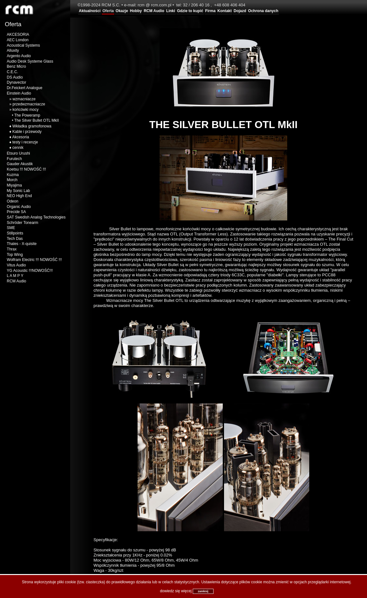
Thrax (12, 249)
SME (11, 228)
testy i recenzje (25, 142)
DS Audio (15, 77)
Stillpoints (15, 233)
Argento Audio (19, 56)
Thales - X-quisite (21, 243)
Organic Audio (19, 206)
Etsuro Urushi (18, 153)
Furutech (14, 159)
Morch (12, 180)
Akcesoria (20, 137)
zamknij (203, 591)
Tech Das (15, 238)
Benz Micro (16, 66)
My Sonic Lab (18, 190)
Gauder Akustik (20, 164)
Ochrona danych (263, 11)
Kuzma (13, 174)
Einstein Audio (19, 93)
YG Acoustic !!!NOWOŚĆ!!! (30, 270)
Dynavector (16, 82)
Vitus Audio (16, 265)
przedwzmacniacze (28, 104)
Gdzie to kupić (190, 11)
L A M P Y (15, 275)
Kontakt (224, 11)
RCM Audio (154, 11)
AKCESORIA (18, 34)
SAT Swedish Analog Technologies (36, 217)
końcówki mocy (25, 109)
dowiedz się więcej (175, 591)
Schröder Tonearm (22, 222)
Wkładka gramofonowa (31, 126)
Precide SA (16, 212)
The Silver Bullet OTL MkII (36, 120)
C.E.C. (12, 72)
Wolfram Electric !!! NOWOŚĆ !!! (34, 259)
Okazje (122, 11)
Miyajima (14, 185)
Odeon (12, 201)
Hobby (136, 11)
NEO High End (19, 196)
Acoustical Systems (23, 45)
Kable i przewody (26, 131)
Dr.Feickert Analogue (24, 88)
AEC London (17, 40)
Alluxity (13, 50)
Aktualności (90, 11)
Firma (210, 11)
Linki (170, 11)
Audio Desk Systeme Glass (30, 61)
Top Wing (15, 254)
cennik (18, 147)
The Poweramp (27, 115)
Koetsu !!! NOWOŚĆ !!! (26, 169)
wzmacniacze (23, 99)
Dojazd (240, 11)
